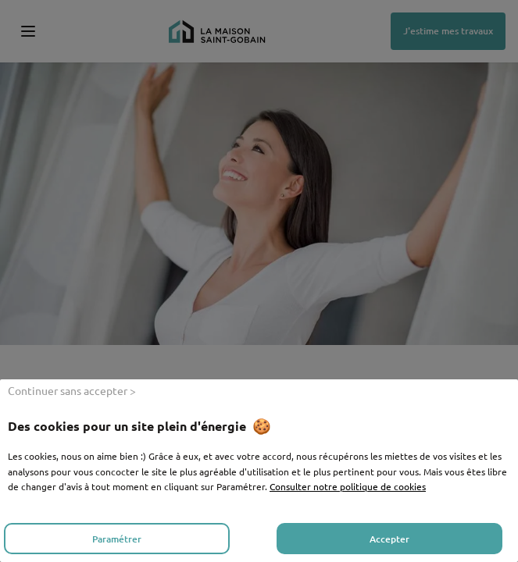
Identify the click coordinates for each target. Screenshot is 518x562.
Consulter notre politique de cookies (348, 486)
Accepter (389, 539)
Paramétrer (116, 539)
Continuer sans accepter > (72, 390)
